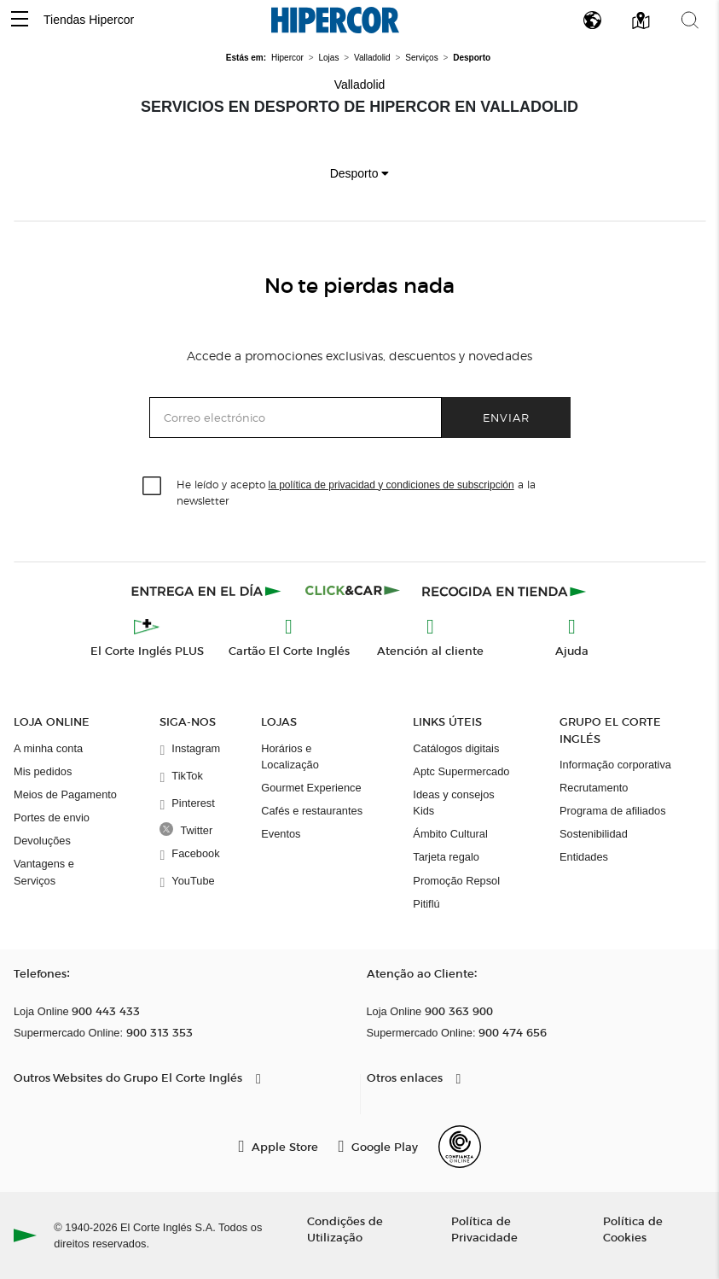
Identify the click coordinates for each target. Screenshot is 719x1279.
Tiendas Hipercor (88, 19)
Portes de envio (52, 817)
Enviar (506, 417)
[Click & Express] (207, 591)
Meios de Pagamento (65, 794)
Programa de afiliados (612, 810)
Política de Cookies (633, 1228)
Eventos (280, 833)
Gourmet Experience (311, 787)
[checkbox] (152, 486)
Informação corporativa (615, 764)
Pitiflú (426, 903)
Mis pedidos (43, 771)
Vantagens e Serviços (44, 871)
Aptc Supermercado (461, 771)
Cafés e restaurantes (311, 810)
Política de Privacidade (484, 1228)
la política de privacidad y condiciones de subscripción (391, 485)
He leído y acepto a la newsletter (356, 491)
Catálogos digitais (456, 748)
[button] (19, 20)
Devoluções (42, 840)
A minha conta (48, 748)
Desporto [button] (360, 173)
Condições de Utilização (345, 1228)
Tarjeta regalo (446, 856)
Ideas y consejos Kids (453, 802)
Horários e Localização (290, 756)
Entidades (584, 856)
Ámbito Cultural (450, 833)
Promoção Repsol (456, 880)
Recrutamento (594, 787)
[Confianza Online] (459, 1146)
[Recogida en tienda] (504, 591)
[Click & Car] (352, 591)
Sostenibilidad (594, 833)
